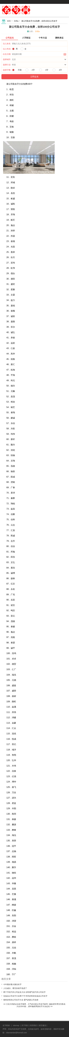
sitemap (16, 1025)
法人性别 (7, 49)
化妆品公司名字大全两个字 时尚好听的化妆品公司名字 (25, 996)
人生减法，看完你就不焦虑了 (15, 988)
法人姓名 (7, 43)
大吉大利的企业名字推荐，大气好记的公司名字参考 (27, 1004)
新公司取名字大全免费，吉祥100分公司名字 (34, 26)
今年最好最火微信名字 (12, 984)
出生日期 (7, 54)
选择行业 (7, 65)
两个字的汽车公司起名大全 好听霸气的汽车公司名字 (24, 992)
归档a (16, 21)
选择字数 (7, 70)
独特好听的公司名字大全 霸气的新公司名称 (20, 1000)
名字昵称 (6, 1025)
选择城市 (7, 59)
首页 (9, 21)
